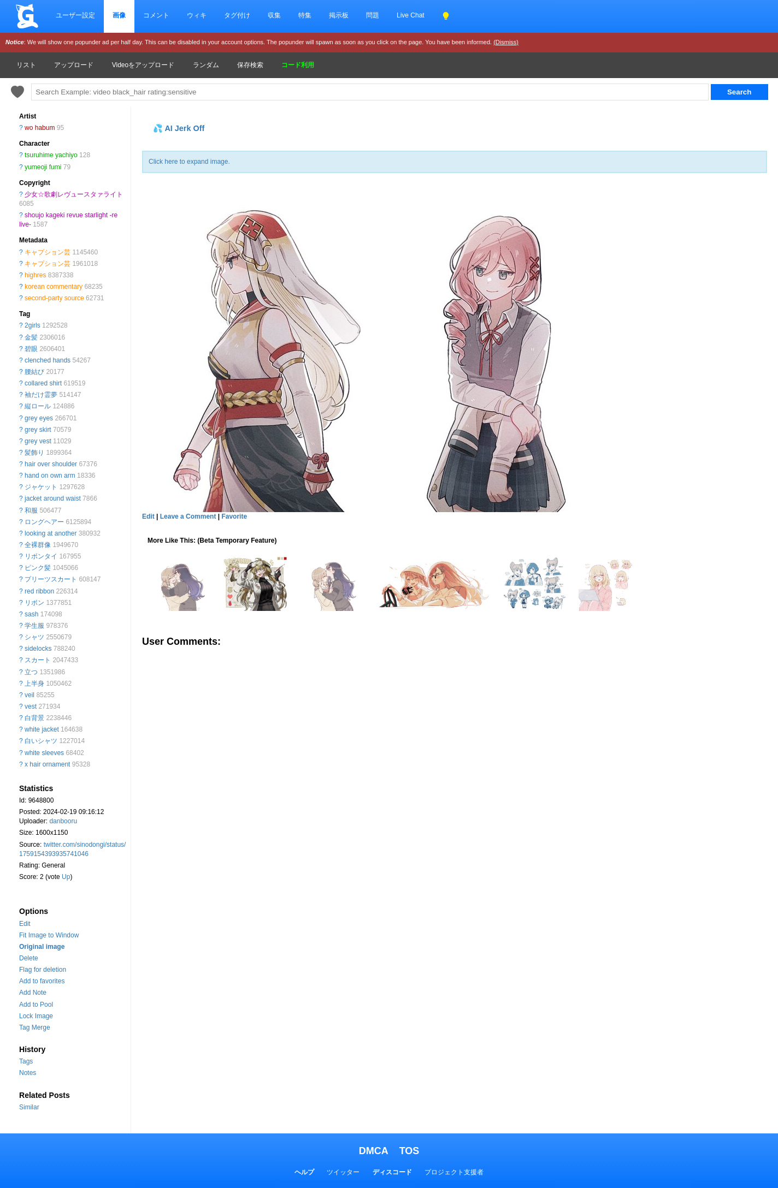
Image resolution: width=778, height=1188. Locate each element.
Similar (29, 1107)
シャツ (34, 637)
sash (31, 614)
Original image (41, 947)
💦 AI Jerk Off (178, 128)
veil (29, 695)
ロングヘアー (44, 522)
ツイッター (343, 1172)
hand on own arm (50, 475)
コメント (156, 15)
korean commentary (53, 286)
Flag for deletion (42, 969)
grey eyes (39, 418)
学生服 (34, 625)
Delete (28, 958)
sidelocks (38, 648)
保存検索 (250, 65)
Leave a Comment (188, 516)
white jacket (42, 729)
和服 (31, 510)
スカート (38, 660)
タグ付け (237, 15)
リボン (34, 603)
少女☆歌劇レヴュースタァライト (74, 194)
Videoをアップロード (143, 65)
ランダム (206, 65)
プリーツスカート (51, 579)
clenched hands (47, 360)
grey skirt (38, 429)
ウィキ (197, 15)
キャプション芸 (47, 252)
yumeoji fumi (43, 167)
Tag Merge (34, 1027)
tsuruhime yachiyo (51, 155)
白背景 (34, 718)
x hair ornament (47, 764)
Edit (25, 924)
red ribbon (39, 591)
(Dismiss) (505, 42)
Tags (26, 1061)
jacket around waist (53, 498)
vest (31, 706)
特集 (304, 15)
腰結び (34, 372)
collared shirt (43, 383)
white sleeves (44, 753)
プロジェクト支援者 (454, 1172)
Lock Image (36, 1016)
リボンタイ (41, 556)
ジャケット (41, 487)
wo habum (40, 128)
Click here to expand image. (189, 161)
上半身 (34, 683)
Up (66, 877)
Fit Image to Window (49, 935)
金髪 (31, 337)
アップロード (73, 65)
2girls (32, 325)
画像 (119, 15)
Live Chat (411, 15)
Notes (27, 1073)
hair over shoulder (51, 464)
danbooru (63, 821)
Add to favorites (41, 981)
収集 (274, 15)
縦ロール (38, 406)
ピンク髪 (38, 568)
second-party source (54, 298)
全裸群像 (38, 545)
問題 (372, 15)
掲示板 (339, 15)
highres (35, 275)
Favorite (234, 516)
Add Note (32, 992)
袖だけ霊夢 (41, 395)
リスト (26, 65)
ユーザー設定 (75, 15)
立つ (31, 672)
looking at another (50, 533)
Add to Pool (36, 1004)
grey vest (38, 441)
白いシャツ (41, 741)
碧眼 (31, 349)
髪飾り (34, 452)
